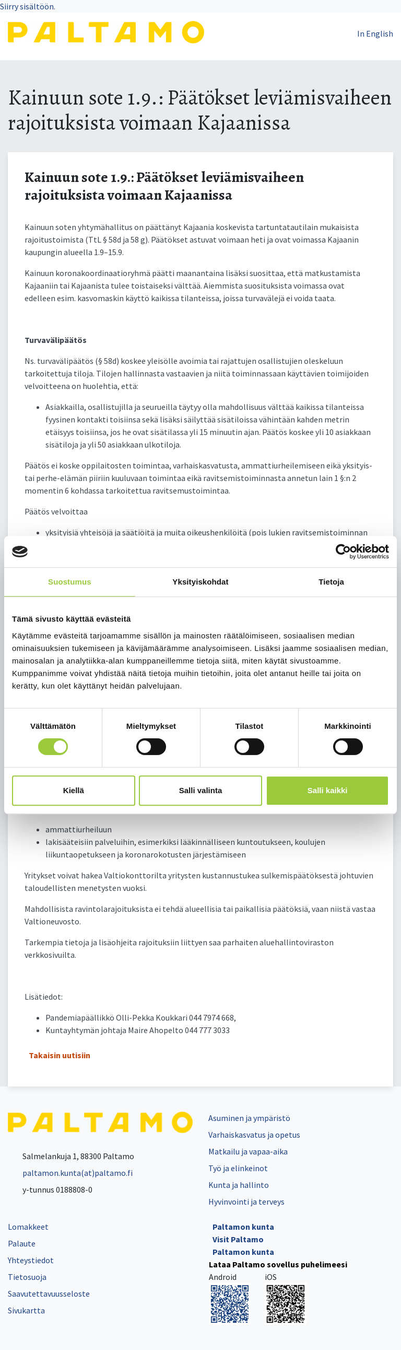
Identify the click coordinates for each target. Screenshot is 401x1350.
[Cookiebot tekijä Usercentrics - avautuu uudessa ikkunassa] (343, 551)
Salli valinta (200, 790)
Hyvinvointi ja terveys (246, 1201)
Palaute (22, 1243)
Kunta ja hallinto (238, 1185)
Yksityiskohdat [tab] (200, 581)
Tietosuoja (27, 1277)
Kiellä (73, 790)
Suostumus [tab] (69, 581)
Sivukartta (26, 1310)
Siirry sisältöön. (27, 6)
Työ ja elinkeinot (238, 1168)
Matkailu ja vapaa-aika (248, 1151)
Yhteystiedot (31, 1260)
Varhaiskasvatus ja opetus (254, 1134)
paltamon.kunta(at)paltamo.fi (70, 1173)
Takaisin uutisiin (59, 1055)
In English (375, 33)
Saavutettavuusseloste (49, 1293)
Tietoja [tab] (331, 581)
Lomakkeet (28, 1226)
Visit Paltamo (238, 1239)
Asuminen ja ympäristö (249, 1118)
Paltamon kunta (243, 1226)
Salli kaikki (328, 790)
